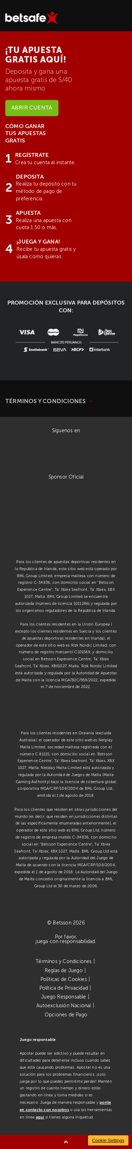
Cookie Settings (108, 1140)
